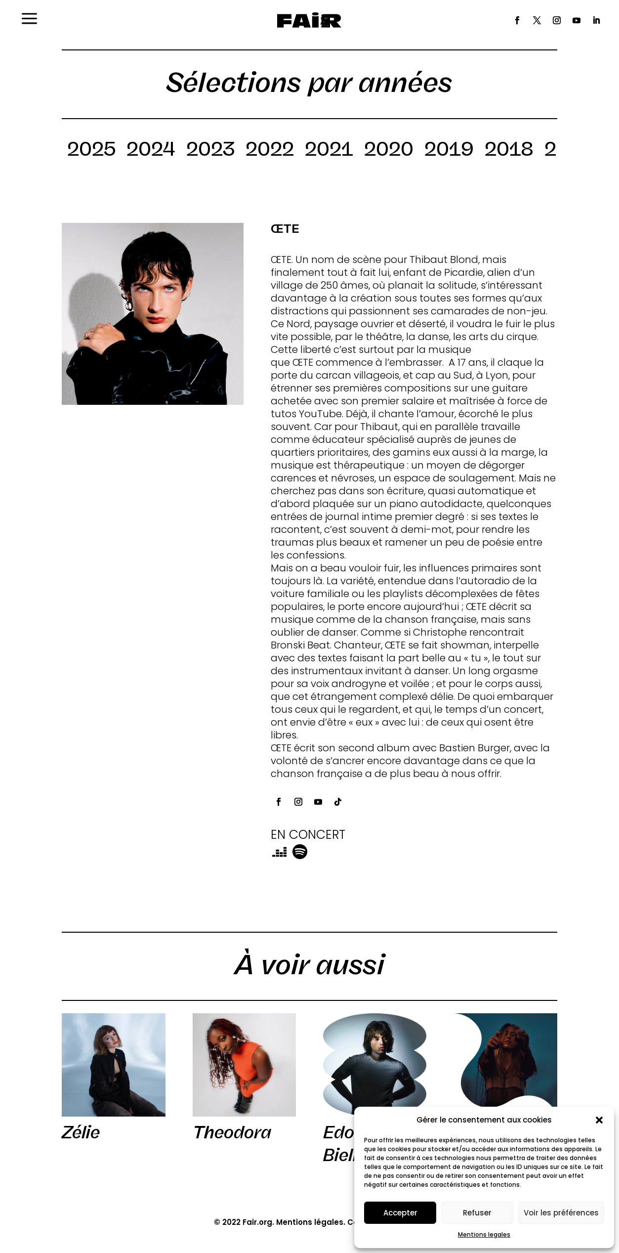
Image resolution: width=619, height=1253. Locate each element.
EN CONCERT (308, 834)
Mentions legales (484, 1234)
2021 (329, 150)
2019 (449, 150)
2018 (509, 150)
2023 (210, 150)
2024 (150, 150)
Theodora (232, 1132)
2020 (388, 150)
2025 (91, 150)
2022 (270, 150)
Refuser (477, 1213)
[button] (599, 1120)
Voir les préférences (561, 1213)
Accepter (400, 1213)
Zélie (81, 1132)
